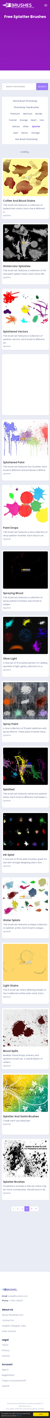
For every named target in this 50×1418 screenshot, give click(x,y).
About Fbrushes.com (12, 1315)
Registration (8, 1375)
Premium (15, 113)
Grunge (24, 120)
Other (26, 126)
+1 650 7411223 (16, 1300)
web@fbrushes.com (18, 1296)
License (6, 1356)
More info (19, 1416)
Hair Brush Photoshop (26, 139)
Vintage (35, 132)
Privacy (5, 1350)
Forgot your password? (14, 1380)
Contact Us (8, 1320)
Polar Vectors (9, 1331)
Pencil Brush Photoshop (25, 101)
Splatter (36, 126)
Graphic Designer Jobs (14, 1326)
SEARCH (42, 86)
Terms (5, 1345)
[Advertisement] (25, 46)
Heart (34, 120)
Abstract (27, 113)
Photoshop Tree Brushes (26, 107)
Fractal (13, 120)
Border (38, 113)
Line (42, 120)
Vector (24, 132)
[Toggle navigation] (45, 5)
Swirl (15, 132)
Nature (16, 126)
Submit (5, 1386)
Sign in (5, 1369)
